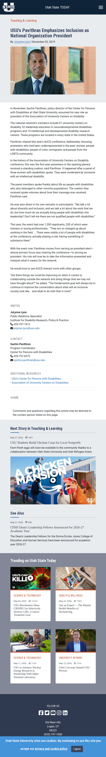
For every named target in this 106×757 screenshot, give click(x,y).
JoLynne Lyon (22, 41)
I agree (77, 748)
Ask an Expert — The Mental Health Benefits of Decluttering (75, 608)
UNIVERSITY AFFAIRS (70, 657)
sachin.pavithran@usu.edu (29, 360)
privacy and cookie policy (51, 749)
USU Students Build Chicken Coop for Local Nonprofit (45, 442)
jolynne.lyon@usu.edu (27, 328)
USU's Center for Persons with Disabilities (36, 378)
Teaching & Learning (23, 21)
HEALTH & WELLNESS (71, 595)
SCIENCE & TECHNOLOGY (27, 595)
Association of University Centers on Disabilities (40, 382)
